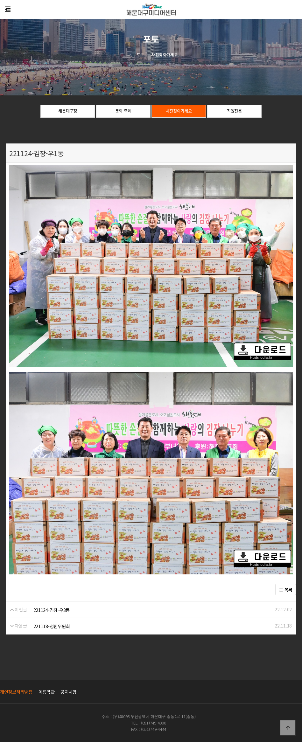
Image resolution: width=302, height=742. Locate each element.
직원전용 (234, 111)
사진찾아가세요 (179, 111)
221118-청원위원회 (51, 626)
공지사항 (68, 692)
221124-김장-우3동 (51, 610)
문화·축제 (123, 111)
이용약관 (47, 692)
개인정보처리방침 (16, 692)
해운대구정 (68, 111)
